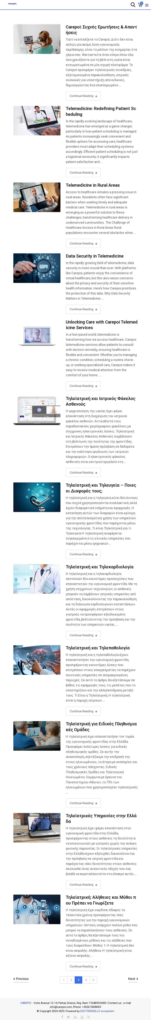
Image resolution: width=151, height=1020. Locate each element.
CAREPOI (26, 1003)
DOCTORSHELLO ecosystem (97, 1011)
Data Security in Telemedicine (95, 256)
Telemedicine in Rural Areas (93, 185)
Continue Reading (83, 96)
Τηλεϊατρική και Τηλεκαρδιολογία (100, 566)
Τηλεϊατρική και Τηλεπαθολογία (98, 647)
